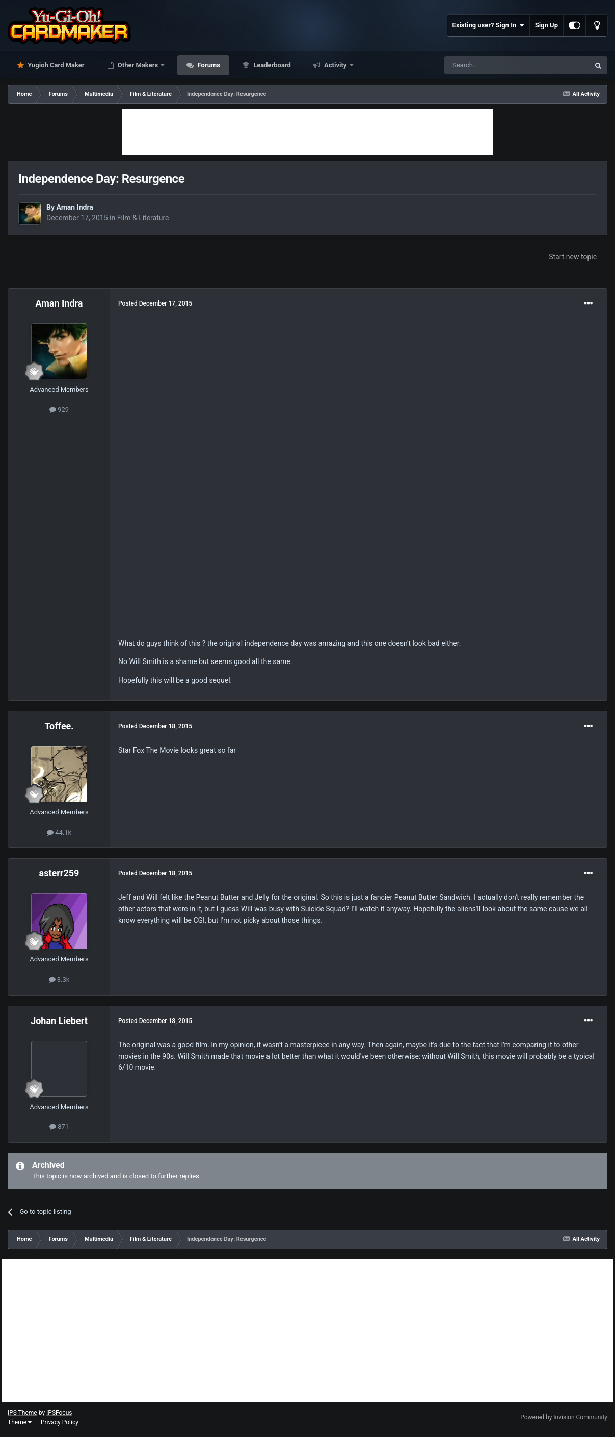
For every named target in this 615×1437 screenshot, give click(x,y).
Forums (208, 65)
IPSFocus (59, 1412)
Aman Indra (74, 207)
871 (59, 1126)
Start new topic (573, 257)
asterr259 (59, 873)
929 (59, 409)
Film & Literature (143, 218)
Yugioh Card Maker (55, 65)
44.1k (59, 832)
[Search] (492, 65)
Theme (20, 1422)
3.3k (59, 979)
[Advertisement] (307, 132)
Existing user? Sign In (488, 25)
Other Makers (138, 65)
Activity (336, 65)
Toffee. (58, 726)
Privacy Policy (59, 1422)
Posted (155, 303)
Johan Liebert (59, 1020)
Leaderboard (271, 65)
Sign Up (546, 25)
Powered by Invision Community (563, 1417)
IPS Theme (22, 1412)
